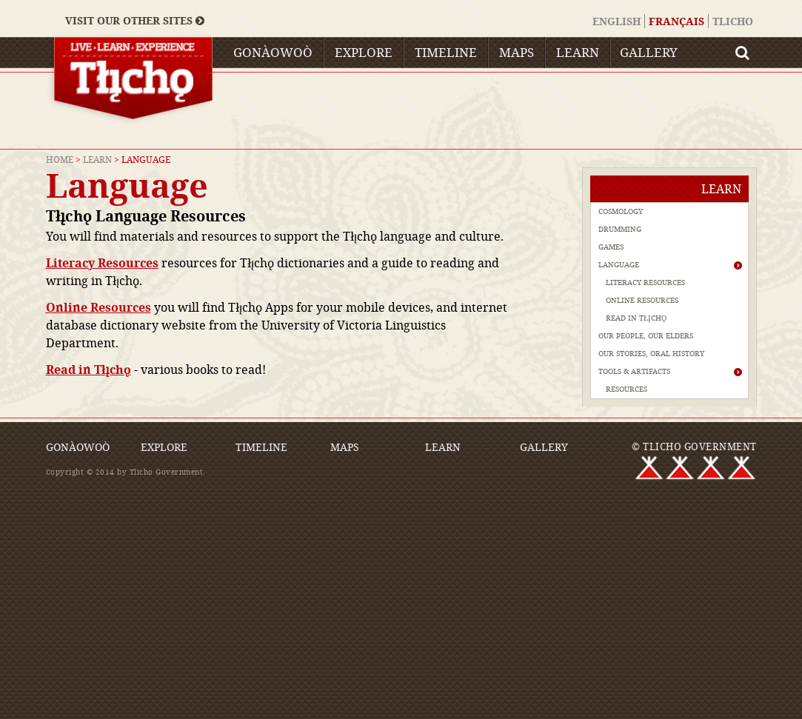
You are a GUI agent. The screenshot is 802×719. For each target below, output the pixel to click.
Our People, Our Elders (645, 336)
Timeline (446, 52)
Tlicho (732, 21)
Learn (577, 52)
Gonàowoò (273, 52)
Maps (516, 52)
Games (611, 247)
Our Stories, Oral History (651, 353)
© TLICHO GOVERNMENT (694, 446)
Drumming (619, 229)
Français (676, 21)
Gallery (649, 52)
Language (618, 265)
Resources (626, 389)
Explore (363, 52)
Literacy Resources (645, 282)
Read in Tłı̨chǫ (88, 369)
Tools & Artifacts (634, 371)
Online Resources (642, 300)
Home (59, 159)
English (616, 21)
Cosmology (620, 211)
